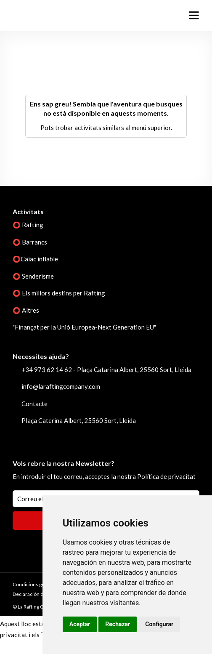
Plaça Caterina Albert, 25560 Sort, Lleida (78, 420)
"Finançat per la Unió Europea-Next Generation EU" (84, 327)
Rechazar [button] (117, 624)
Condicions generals (36, 584)
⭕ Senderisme (33, 276)
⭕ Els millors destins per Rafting (59, 293)
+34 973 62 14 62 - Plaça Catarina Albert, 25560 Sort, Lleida (106, 369)
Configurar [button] (159, 624)
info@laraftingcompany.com (60, 386)
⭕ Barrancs (30, 242)
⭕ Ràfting (28, 225)
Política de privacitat (166, 476)
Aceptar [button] (79, 624)
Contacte (34, 403)
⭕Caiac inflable (35, 259)
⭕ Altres (26, 310)
